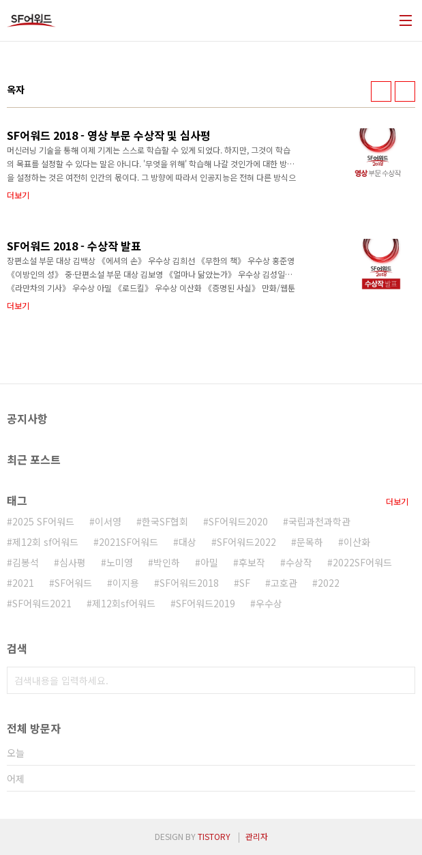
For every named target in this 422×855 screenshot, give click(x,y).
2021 (23, 583)
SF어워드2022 (246, 542)
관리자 (256, 836)
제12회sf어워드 (123, 603)
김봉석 (25, 562)
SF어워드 (73, 583)
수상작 (299, 562)
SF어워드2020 (238, 521)
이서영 (108, 521)
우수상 (269, 603)
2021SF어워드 (128, 542)
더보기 (397, 501)
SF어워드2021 (42, 603)
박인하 (166, 562)
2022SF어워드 (362, 562)
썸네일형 (381, 91)
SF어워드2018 (189, 583)
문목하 (310, 542)
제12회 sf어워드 (45, 542)
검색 (402, 680)
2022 (329, 583)
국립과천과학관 (319, 521)
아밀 (209, 562)
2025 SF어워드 (43, 521)
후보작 (252, 562)
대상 (187, 542)
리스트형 (405, 91)
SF (244, 583)
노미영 (119, 562)
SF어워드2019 (205, 603)
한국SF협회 (165, 521)
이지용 (125, 583)
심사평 (72, 562)
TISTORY (214, 836)
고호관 (284, 583)
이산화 (357, 542)
